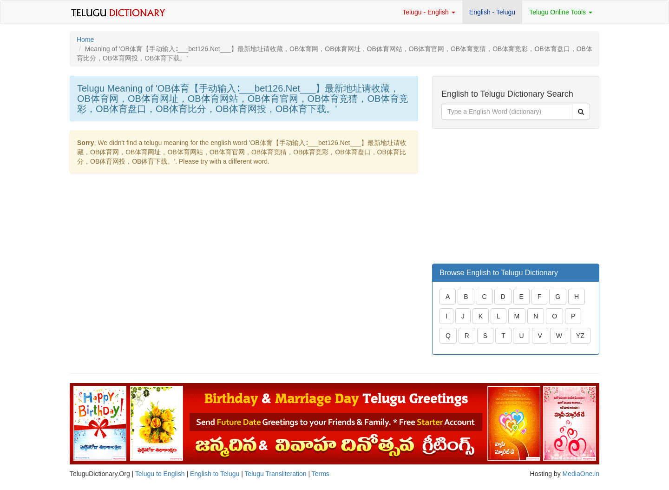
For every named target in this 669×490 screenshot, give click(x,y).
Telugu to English (160, 473)
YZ (580, 335)
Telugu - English (428, 12)
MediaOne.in (581, 473)
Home (85, 39)
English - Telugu (492, 12)
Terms (320, 473)
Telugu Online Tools (560, 12)
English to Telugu (214, 473)
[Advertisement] (501, 196)
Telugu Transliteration (275, 473)
